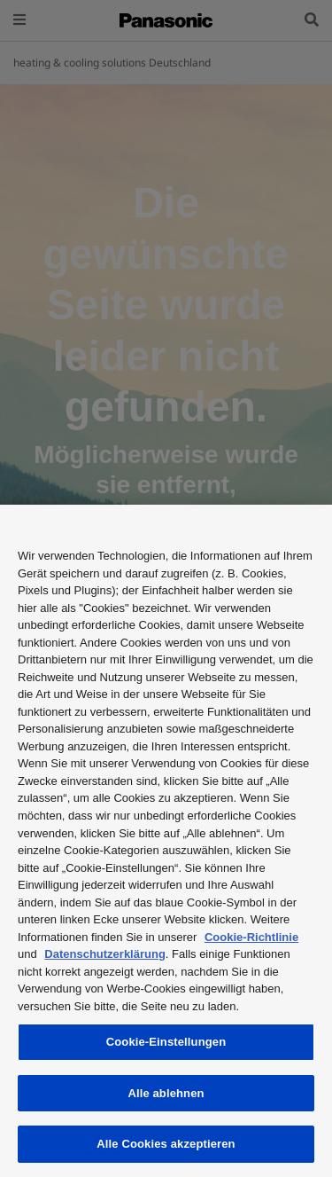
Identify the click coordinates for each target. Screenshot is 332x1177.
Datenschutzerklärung (105, 954)
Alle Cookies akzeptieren (166, 1143)
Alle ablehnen (165, 1093)
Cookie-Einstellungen (166, 1041)
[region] (166, 841)
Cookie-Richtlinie (251, 937)
